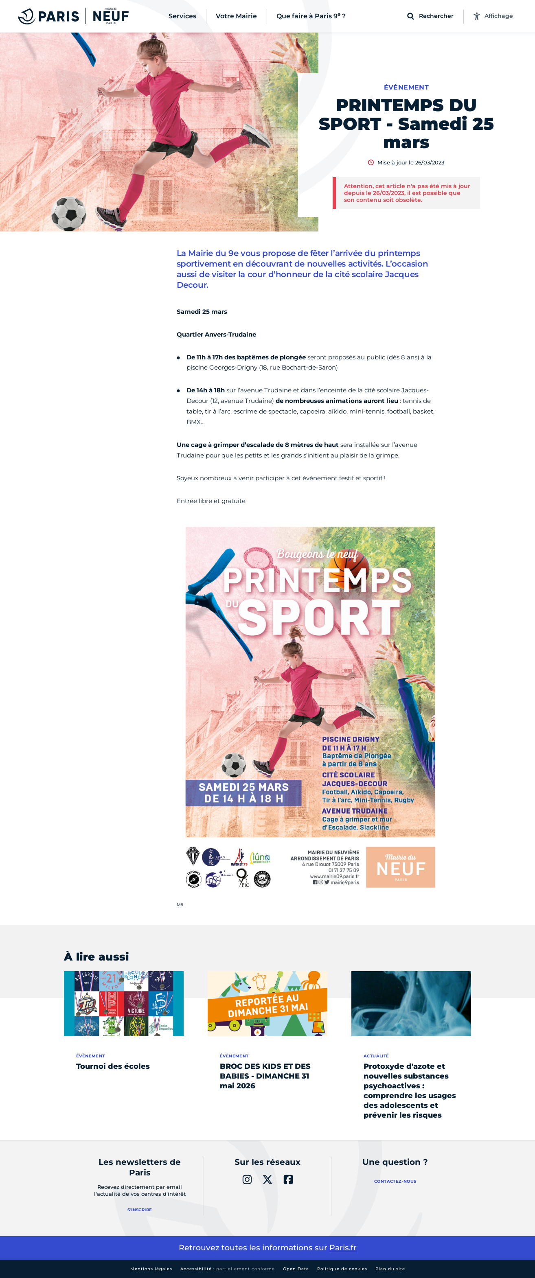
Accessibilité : (227, 1268)
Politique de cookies (342, 1268)
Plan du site (390, 1268)
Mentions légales (151, 1268)
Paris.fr (343, 1247)
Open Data (296, 1268)
